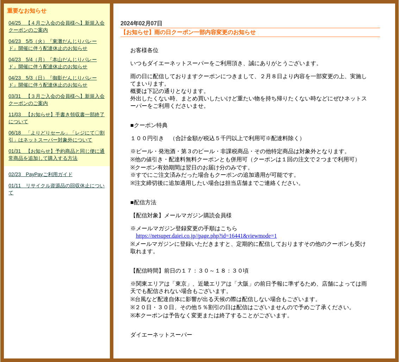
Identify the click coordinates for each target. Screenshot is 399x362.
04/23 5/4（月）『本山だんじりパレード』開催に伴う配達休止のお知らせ (52, 63)
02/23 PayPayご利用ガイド (40, 174)
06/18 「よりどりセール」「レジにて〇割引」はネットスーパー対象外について (56, 136)
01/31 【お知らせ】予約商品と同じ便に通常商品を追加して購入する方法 (56, 154)
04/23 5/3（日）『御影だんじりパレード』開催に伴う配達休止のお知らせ (52, 81)
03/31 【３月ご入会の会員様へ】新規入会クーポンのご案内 (56, 99)
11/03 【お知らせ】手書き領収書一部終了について (56, 118)
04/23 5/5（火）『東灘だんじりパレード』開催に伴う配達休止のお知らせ (52, 44)
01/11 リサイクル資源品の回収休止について (56, 189)
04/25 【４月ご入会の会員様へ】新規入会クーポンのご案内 (56, 26)
